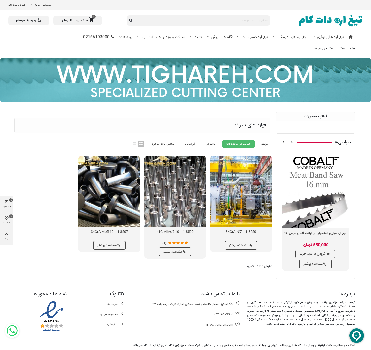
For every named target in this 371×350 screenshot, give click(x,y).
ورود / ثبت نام (16, 4)
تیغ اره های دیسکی (292, 37)
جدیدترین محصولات (238, 144)
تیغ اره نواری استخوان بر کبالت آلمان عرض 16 (315, 233)
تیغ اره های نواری (330, 37)
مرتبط (264, 144)
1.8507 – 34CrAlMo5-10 (109, 231)
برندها (127, 37)
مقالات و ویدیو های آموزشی (162, 37)
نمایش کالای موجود (163, 144)
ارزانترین (211, 144)
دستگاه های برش (224, 37)
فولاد (197, 37)
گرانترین (190, 144)
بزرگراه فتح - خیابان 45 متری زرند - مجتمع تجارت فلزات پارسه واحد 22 (196, 304)
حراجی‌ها (342, 142)
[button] (291, 142)
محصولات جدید (111, 314)
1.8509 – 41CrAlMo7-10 (175, 231)
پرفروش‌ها (115, 324)
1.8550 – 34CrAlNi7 (241, 231)
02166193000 (98, 37)
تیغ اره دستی (257, 37)
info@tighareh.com (223, 324)
